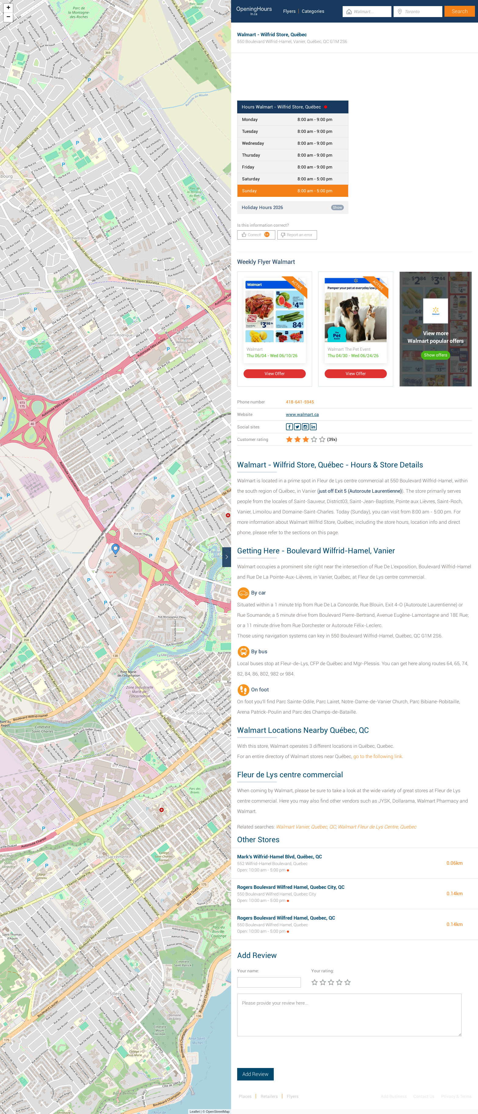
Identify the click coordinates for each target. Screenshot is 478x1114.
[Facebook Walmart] (289, 426)
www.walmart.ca (302, 414)
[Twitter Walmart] (297, 426)
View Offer (275, 373)
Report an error (296, 234)
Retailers (269, 1096)
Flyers (289, 11)
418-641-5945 (300, 401)
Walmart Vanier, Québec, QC (306, 827)
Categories (313, 11)
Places (245, 1096)
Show (337, 207)
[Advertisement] (354, 80)
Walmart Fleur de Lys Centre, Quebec (377, 827)
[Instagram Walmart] (305, 426)
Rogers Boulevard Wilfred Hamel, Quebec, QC (286, 918)
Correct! (255, 234)
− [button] (8, 17)
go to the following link (377, 756)
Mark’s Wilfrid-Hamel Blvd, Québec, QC (279, 857)
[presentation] (283, 1056)
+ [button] (8, 8)
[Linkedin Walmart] (313, 426)
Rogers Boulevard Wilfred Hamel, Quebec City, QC (290, 887)
